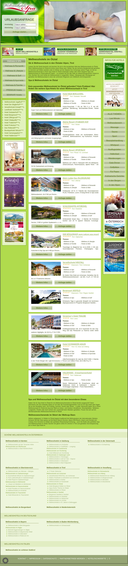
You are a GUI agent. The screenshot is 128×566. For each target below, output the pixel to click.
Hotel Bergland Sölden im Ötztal (59, 486)
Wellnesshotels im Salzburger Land (58, 455)
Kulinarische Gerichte (114, 176)
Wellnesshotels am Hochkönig (56, 451)
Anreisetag (9, 24)
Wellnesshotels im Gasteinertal (57, 448)
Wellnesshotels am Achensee (56, 473)
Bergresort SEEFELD (71, 290)
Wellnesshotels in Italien (17, 544)
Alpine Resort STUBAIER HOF (76, 122)
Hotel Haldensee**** (12, 136)
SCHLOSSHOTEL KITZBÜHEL (75, 206)
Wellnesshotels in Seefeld (55, 492)
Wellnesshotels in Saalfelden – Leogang (62, 446)
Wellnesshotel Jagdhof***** (14, 102)
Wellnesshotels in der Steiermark (101, 441)
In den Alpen (114, 185)
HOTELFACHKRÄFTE (97, 558)
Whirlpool (114, 145)
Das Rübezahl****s (11, 128)
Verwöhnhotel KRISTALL (73, 262)
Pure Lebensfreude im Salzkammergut (20, 478)
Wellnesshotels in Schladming (100, 444)
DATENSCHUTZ (50, 558)
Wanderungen (114, 158)
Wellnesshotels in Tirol (56, 468)
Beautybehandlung (114, 141)
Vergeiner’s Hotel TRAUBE (74, 316)
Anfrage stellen (65, 114)
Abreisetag (9, 28)
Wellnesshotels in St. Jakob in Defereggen (63, 502)
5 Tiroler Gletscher (55, 471)
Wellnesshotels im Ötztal (55, 484)
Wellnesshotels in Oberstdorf (17, 534)
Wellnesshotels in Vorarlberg (99, 468)
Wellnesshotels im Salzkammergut (17, 473)
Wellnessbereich (114, 123)
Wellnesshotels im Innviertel (17, 490)
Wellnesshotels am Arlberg (96, 473)
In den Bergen (114, 180)
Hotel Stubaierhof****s (12, 112)
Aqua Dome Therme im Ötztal (59, 488)
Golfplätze (114, 167)
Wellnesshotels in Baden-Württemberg (62, 522)
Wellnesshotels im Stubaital (58, 496)
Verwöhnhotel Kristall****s (14, 107)
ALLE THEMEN (114, 114)
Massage (115, 127)
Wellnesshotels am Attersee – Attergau (20, 471)
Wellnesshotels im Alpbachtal (58, 498)
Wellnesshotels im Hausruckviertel (17, 486)
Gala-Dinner (114, 163)
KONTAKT (22, 558)
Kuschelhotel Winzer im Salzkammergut (21, 476)
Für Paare (114, 172)
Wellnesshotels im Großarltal (58, 444)
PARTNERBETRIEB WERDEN (72, 558)
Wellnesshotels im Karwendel (58, 482)
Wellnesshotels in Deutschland (20, 516)
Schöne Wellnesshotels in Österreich (23, 435)
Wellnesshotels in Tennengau (58, 457)
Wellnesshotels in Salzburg (58, 441)
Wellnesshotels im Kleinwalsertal (98, 471)
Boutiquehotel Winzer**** (14, 130)
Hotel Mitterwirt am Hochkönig (59, 453)
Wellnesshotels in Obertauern (58, 461)
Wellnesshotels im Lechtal (57, 500)
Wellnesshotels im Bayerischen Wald (20, 532)
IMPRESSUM (34, 558)
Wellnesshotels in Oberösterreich (19, 468)
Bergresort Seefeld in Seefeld (58, 494)
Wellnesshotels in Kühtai (57, 480)
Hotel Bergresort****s (12, 115)
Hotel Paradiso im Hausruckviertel (19, 488)
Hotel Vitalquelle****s (12, 120)
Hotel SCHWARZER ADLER (74, 344)
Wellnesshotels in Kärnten (16, 441)
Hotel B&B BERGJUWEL (73, 93)
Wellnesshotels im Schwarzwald (59, 525)
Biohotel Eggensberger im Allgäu (19, 530)
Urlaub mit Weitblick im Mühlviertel (19, 484)
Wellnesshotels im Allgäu (14, 528)
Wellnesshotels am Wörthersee (16, 446)
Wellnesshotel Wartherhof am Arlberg (102, 476)
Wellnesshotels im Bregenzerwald (101, 478)
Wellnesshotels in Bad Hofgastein (60, 463)
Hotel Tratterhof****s (12, 123)
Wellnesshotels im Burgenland (18, 507)
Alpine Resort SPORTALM (74, 150)
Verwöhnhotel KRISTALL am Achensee (62, 476)
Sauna (114, 132)
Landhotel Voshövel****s (13, 110)
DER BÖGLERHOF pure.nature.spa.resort (81, 234)
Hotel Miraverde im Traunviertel (18, 495)
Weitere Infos (42, 114)
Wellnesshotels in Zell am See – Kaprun (62, 459)
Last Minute (114, 118)
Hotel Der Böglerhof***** (13, 105)
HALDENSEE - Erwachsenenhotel (77, 372)
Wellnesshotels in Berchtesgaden (19, 525)
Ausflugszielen (114, 149)
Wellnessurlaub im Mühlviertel (15, 482)
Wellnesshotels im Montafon (99, 480)
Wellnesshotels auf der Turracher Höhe (21, 444)
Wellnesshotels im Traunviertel (16, 493)
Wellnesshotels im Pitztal (57, 490)
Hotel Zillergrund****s (12, 117)
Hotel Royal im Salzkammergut (18, 480)
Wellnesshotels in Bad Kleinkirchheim (20, 448)
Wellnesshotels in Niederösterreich (61, 507)
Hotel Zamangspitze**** (13, 133)
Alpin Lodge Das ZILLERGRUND (76, 178)
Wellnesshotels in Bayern (16, 522)
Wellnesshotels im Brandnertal (100, 482)
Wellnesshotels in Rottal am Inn (18, 536)
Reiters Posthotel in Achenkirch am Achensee (64, 478)
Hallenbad (114, 154)
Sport (114, 136)
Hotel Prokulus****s (11, 125)
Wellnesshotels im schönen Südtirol (20, 550)
